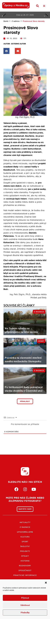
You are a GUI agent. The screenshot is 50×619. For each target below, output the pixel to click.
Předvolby (25, 612)
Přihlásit (25, 401)
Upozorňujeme (25, 532)
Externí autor (18, 44)
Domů (5, 21)
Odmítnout (25, 605)
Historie (25, 561)
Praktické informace (25, 575)
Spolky (25, 556)
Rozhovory (25, 566)
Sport (25, 541)
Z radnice (16, 21)
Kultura (25, 537)
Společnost (25, 570)
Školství (25, 546)
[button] (46, 582)
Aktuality (25, 522)
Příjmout (25, 598)
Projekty (25, 551)
